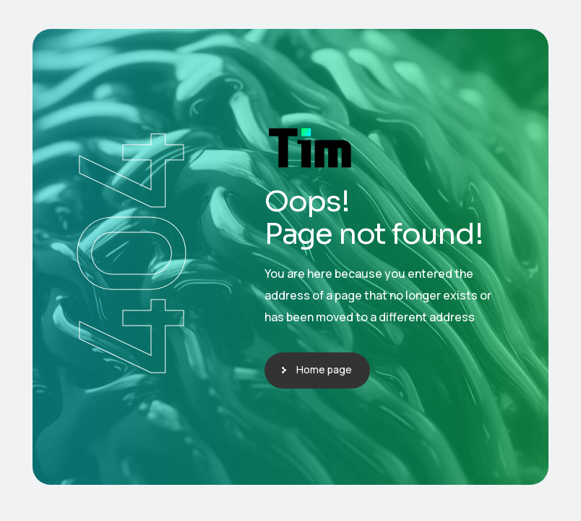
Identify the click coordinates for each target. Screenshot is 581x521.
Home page (324, 369)
